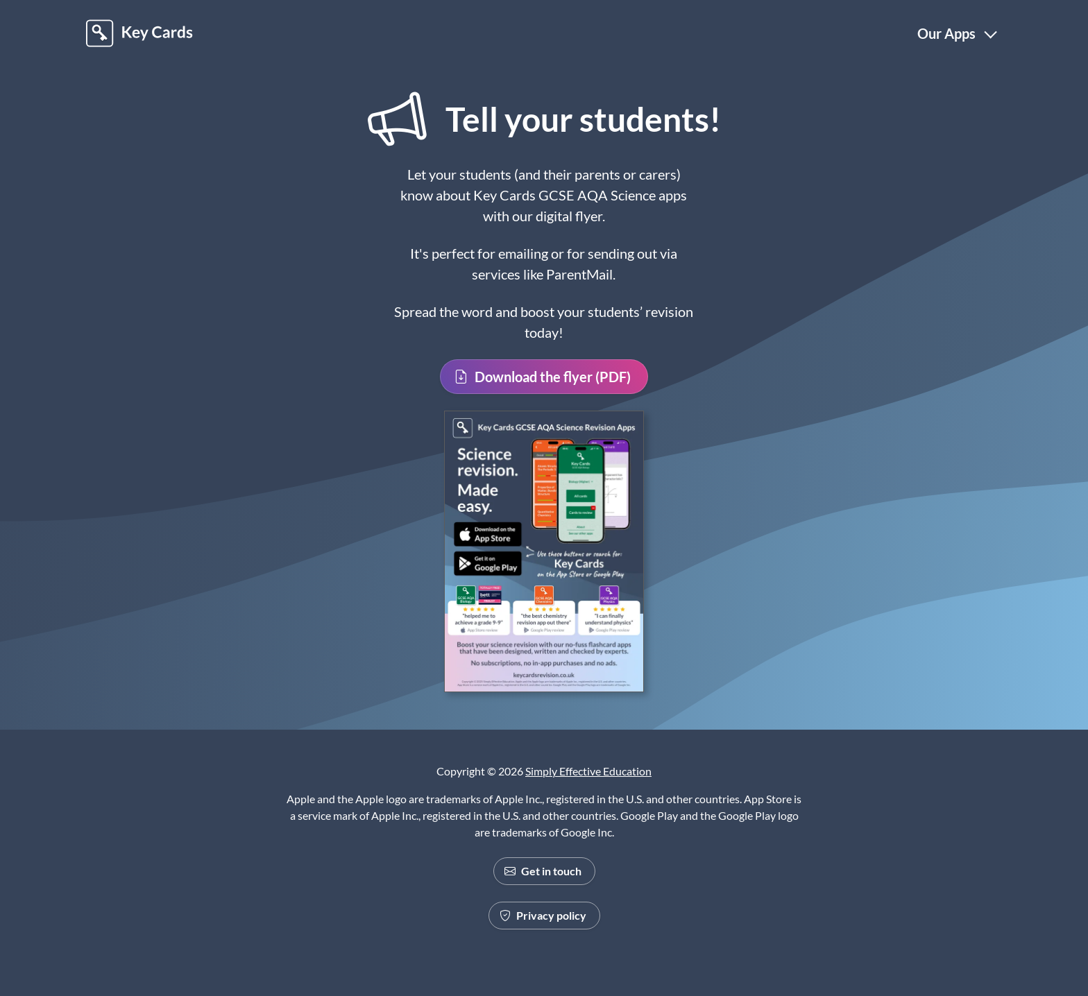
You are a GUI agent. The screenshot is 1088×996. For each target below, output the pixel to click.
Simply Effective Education (588, 771)
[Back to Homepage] (139, 33)
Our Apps (946, 33)
